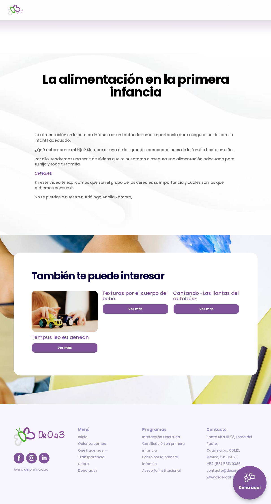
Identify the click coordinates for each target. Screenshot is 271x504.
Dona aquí (255, 10)
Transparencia (213, 10)
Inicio (127, 10)
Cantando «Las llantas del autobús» (206, 296)
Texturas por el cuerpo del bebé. (135, 296)
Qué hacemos (179, 10)
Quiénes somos (150, 10)
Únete (236, 10)
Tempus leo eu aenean (60, 337)
